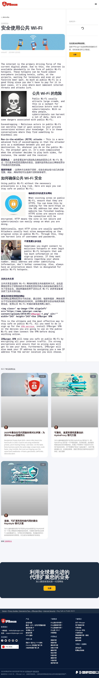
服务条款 (78, 640)
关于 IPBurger (80, 623)
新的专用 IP (30, 628)
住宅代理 (29, 623)
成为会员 (78, 648)
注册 (75, 54)
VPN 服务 (29, 635)
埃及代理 (54, 653)
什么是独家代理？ (56, 628)
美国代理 (54, 640)
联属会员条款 (79, 650)
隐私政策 (78, 638)
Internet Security (49, 611)
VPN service (28, 326)
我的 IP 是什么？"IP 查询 (34, 643)
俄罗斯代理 (54, 663)
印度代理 (54, 655)
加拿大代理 (54, 648)
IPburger (36, 313)
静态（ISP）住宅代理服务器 (36, 625)
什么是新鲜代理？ (56, 625)
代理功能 (78, 628)
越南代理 (54, 650)
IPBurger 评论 (80, 630)
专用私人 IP (30, 630)
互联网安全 (5, 23)
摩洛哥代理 (54, 645)
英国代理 (54, 643)
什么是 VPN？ (55, 630)
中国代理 (54, 660)
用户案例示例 (79, 625)
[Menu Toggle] (96, 4)
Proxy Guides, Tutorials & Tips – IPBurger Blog (25, 611)
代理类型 (54, 633)
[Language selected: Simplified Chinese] (10, 647)
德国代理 (54, 658)
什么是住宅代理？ (56, 623)
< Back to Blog (5, 17)
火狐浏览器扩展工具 (32, 648)
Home (4, 611)
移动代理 (29, 633)
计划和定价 (79, 633)
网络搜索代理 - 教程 (82, 635)
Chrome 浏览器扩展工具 (34, 645)
